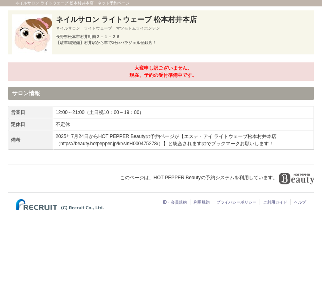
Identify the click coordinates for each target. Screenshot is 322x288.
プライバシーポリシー (236, 202)
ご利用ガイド (275, 202)
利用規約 (202, 202)
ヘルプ (300, 202)
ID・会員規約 (175, 202)
